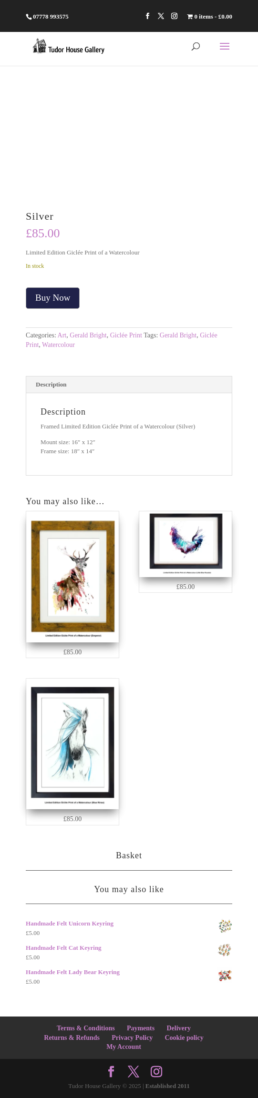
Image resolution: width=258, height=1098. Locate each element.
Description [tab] (51, 384)
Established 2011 (167, 1085)
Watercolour (58, 344)
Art (62, 335)
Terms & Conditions (86, 1028)
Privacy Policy (132, 1037)
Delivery (178, 1028)
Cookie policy (184, 1037)
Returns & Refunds (72, 1037)
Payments (141, 1028)
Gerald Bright (88, 335)
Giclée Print (126, 335)
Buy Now (52, 298)
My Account (123, 1046)
